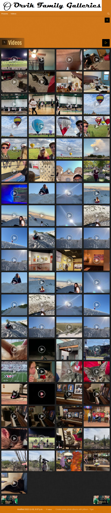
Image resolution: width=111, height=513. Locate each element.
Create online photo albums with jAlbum (72, 509)
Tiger (92, 509)
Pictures (4, 14)
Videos (13, 14)
